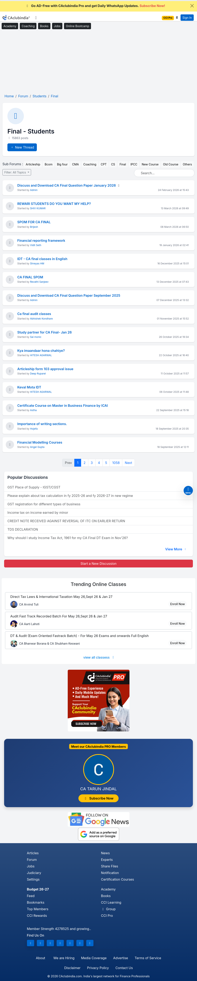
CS (113, 164)
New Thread (22, 147)
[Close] (192, 6)
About (40, 958)
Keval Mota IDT (29, 387)
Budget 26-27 (38, 889)
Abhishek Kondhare (41, 318)
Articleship (33, 164)
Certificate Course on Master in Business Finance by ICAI (62, 405)
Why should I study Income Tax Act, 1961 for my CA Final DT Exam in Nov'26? (67, 538)
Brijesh (34, 226)
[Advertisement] (98, 62)
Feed (31, 896)
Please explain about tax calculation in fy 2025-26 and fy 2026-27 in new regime (70, 496)
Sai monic (35, 336)
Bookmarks (35, 902)
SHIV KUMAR (37, 208)
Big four (62, 164)
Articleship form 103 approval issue (45, 369)
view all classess (99, 657)
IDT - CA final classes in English (42, 259)
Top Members (37, 909)
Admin (33, 190)
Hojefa (34, 428)
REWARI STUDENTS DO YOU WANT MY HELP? (54, 204)
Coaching (28, 26)
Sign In (187, 17)
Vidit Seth (35, 245)
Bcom (48, 164)
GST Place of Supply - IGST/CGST (33, 487)
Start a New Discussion (98, 563)
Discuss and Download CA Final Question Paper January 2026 (66, 185)
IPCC (134, 164)
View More (176, 549)
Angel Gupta (37, 447)
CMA (75, 164)
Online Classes (98, 584)
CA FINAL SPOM (30, 277)
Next (128, 463)
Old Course (170, 164)
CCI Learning (111, 902)
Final (123, 164)
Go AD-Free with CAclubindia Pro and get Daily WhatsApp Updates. (95, 6)
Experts (107, 860)
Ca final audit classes (34, 314)
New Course (150, 164)
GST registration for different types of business (43, 504)
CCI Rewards (37, 916)
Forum (32, 860)
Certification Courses (117, 879)
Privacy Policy (98, 968)
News (105, 853)
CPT (104, 164)
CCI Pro (107, 916)
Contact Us (124, 968)
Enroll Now (177, 604)
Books (44, 26)
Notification (110, 873)
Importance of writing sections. (42, 424)
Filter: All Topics (15, 172)
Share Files (109, 866)
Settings (33, 879)
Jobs (57, 26)
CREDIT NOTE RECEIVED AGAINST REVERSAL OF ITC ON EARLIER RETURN (66, 521)
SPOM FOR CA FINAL (34, 222)
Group (108, 909)
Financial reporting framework (41, 240)
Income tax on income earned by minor (37, 512)
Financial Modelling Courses (39, 442)
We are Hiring (63, 958)
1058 (116, 463)
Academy (9, 26)
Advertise (120, 958)
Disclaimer (72, 968)
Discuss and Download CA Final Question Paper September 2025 (68, 295)
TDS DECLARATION (22, 529)
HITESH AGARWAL (41, 355)
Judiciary (34, 873)
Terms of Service (148, 958)
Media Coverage (94, 958)
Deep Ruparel (38, 373)
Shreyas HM (37, 263)
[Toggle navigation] (36, 17)
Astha (33, 410)
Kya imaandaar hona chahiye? (41, 351)
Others (187, 164)
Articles (33, 853)
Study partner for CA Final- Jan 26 (44, 332)
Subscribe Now (99, 798)
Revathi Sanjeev (39, 281)
